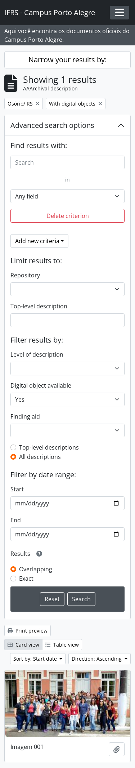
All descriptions (40, 457)
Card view (23, 644)
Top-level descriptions (49, 447)
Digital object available (40, 385)
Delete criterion (67, 216)
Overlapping (35, 569)
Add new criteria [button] (37, 241)
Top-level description (38, 306)
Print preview (28, 630)
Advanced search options (52, 125)
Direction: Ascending (97, 658)
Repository (25, 275)
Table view (62, 644)
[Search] (67, 162)
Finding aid (25, 416)
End (15, 520)
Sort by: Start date (35, 658)
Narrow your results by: (67, 59)
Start (17, 489)
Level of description (36, 354)
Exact (26, 578)
